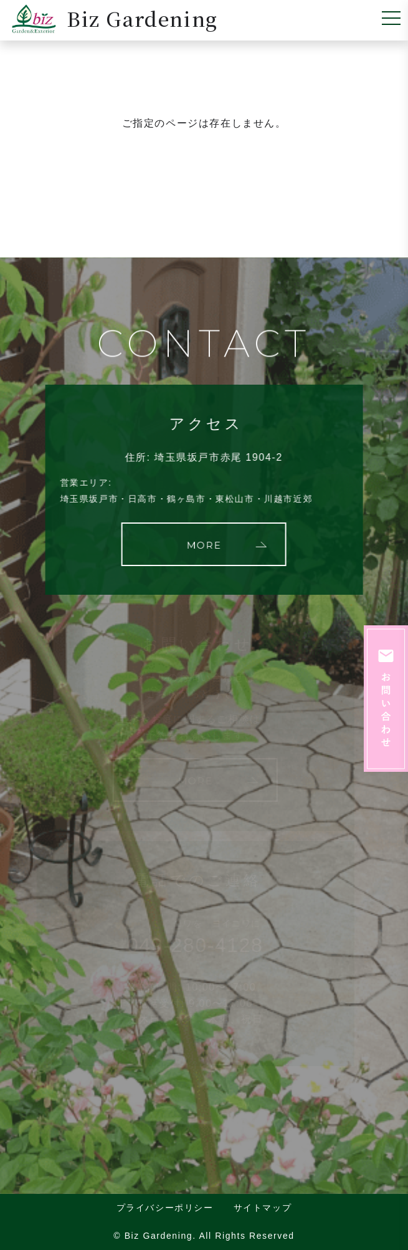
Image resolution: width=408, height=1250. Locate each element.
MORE (202, 545)
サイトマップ (263, 1208)
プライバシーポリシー (165, 1208)
